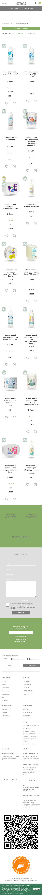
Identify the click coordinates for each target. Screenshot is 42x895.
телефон (9, 574)
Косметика (4, 709)
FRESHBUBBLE (28, 684)
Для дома (4, 712)
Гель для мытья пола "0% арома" (10, 73)
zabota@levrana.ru (31, 796)
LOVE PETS (27, 688)
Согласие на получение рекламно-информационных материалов (30, 739)
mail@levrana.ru (30, 753)
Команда (4, 684)
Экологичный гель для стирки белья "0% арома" (31, 272)
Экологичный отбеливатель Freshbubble (10, 400)
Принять (37, 889)
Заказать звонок (28, 8)
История (4, 681)
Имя (7, 564)
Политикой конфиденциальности (21, 606)
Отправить (21, 613)
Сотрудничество (27, 712)
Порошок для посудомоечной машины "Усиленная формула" (31, 141)
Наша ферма (5, 700)
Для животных (6, 715)
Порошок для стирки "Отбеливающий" (10, 206)
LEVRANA (26, 681)
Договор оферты (27, 728)
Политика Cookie (17, 893)
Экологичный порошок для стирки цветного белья (10, 469)
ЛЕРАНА (26, 694)
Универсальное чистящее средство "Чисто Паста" (10, 273)
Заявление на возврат (28, 744)
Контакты (25, 709)
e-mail (8, 569)
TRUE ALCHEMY (28, 691)
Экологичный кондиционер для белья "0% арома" (10, 337)
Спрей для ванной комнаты (31, 205)
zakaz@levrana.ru (31, 764)
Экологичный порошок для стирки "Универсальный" (31, 401)
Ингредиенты (5, 691)
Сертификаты (5, 694)
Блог (3, 697)
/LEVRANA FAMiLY (17, 659)
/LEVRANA (5, 658)
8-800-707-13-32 (17, 8)
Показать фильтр (21, 28)
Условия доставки (27, 719)
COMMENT (25, 601)
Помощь (25, 722)
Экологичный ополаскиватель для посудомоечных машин (31, 339)
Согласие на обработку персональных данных (22, 607)
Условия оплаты (27, 715)
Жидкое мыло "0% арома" (10, 138)
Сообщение (10, 580)
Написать (31, 780)
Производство (5, 688)
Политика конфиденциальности (31, 725)
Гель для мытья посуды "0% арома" (31, 74)
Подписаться (31, 665)
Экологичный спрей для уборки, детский (31, 468)
